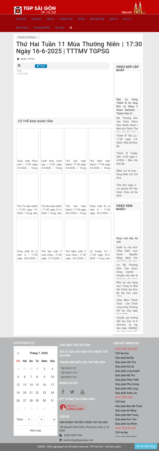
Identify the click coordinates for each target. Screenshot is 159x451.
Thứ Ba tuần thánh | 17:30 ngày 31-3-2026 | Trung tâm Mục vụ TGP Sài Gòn (51, 213)
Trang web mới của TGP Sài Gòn (82, 362)
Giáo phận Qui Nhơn (126, 423)
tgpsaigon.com (69, 372)
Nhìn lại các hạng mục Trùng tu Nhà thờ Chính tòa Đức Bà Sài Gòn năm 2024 (127, 289)
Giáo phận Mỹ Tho (125, 375)
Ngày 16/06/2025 (22, 72)
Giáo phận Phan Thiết (127, 379)
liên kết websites (126, 343)
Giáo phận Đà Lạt (124, 366)
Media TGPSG (27, 59)
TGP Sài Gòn (122, 353)
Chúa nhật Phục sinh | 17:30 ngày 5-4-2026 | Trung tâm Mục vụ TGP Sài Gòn (27, 168)
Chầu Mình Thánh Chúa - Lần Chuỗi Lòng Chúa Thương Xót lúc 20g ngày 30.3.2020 (127, 307)
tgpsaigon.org (68, 376)
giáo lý (50, 18)
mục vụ (127, 18)
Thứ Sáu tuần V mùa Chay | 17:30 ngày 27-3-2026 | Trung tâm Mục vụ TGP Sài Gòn (51, 258)
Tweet (41, 66)
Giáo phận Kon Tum (126, 419)
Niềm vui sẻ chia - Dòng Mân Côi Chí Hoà (127, 174)
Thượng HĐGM (41, 27)
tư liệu (81, 18)
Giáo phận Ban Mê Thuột (128, 406)
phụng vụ (37, 18)
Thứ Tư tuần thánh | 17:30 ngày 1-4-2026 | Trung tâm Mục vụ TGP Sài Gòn (27, 213)
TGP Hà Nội (121, 432)
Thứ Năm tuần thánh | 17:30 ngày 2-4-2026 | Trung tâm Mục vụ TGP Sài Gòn (100, 168)
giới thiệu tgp (97, 18)
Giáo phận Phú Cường (127, 384)
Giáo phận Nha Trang (126, 415)
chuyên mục (66, 18)
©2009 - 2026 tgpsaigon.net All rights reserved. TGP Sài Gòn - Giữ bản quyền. (80, 446)
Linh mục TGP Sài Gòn (74, 345)
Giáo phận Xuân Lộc (126, 393)
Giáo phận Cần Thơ (125, 362)
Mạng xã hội (68, 383)
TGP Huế (120, 401)
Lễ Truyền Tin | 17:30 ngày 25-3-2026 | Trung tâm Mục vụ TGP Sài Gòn (100, 258)
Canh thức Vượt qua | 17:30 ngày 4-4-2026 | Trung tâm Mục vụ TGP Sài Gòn (51, 168)
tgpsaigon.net (68, 368)
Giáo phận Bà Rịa (124, 357)
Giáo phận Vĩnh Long (126, 388)
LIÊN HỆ (64, 416)
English (127, 12)
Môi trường (22, 27)
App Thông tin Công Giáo (76, 399)
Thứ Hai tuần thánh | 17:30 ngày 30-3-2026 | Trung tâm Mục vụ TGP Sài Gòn (76, 213)
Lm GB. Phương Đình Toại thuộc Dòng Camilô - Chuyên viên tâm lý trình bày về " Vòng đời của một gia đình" (127, 275)
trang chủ (21, 18)
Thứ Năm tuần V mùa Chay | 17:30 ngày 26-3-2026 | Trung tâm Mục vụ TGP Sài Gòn (76, 258)
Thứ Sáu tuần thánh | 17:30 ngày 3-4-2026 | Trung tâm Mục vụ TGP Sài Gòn (76, 168)
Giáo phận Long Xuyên (127, 371)
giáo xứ (114, 18)
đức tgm (59, 27)
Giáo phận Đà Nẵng (125, 410)
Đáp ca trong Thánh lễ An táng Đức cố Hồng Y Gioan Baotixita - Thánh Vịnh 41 (127, 106)
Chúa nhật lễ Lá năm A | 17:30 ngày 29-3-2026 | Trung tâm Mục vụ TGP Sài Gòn (100, 213)
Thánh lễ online (27, 37)
